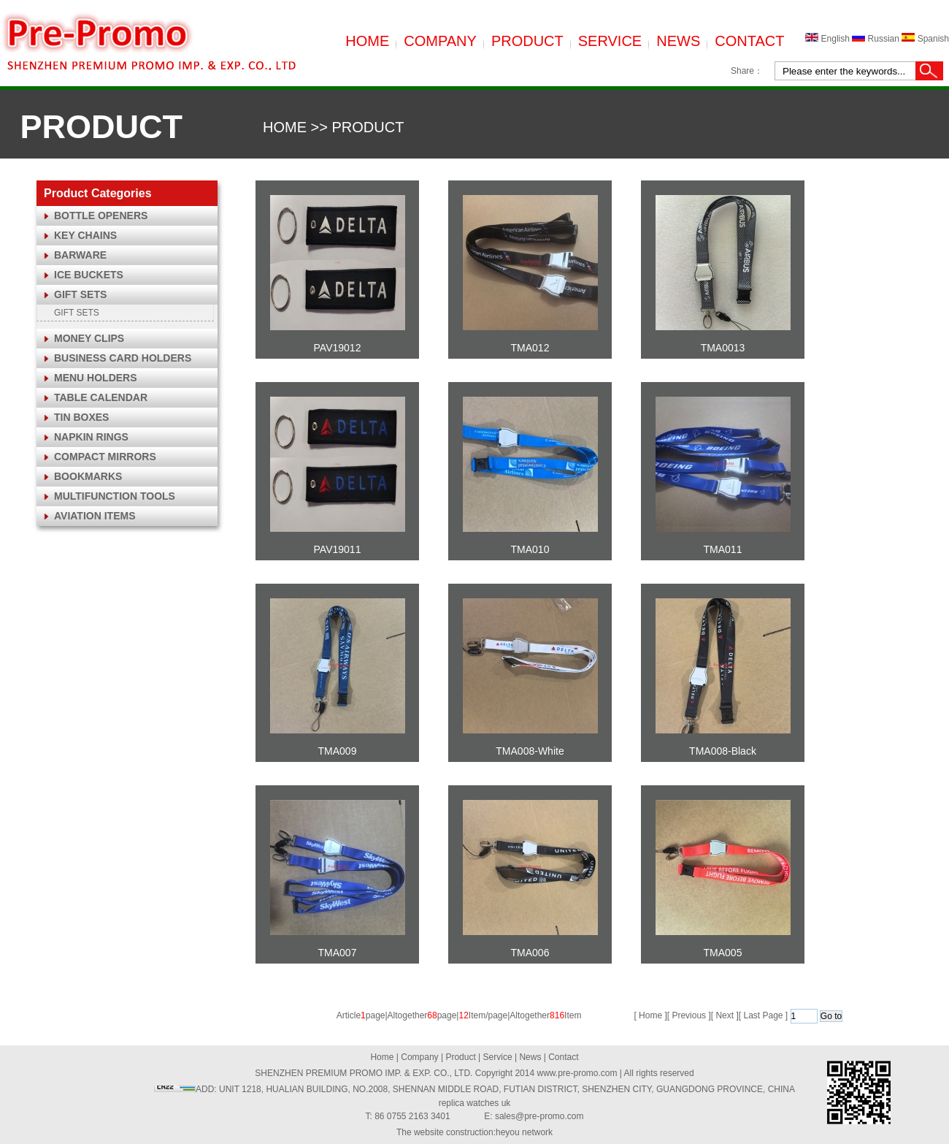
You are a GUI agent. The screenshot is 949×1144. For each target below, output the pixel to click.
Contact (563, 1057)
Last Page (763, 1015)
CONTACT (749, 41)
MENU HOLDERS (95, 378)
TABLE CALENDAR (100, 397)
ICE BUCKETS (88, 275)
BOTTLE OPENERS (100, 215)
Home (381, 1057)
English (828, 39)
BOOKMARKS (88, 476)
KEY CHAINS (85, 235)
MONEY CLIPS (89, 338)
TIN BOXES (81, 417)
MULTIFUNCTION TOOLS (114, 496)
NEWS (678, 41)
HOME (367, 41)
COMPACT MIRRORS (105, 456)
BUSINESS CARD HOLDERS (122, 358)
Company (419, 1057)
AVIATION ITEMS (94, 516)
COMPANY (440, 41)
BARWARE (80, 255)
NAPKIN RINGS (91, 437)
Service (497, 1057)
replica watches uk (475, 1103)
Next (724, 1015)
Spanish (925, 39)
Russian (877, 39)
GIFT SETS (80, 294)
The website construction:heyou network (474, 1132)
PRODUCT (527, 41)
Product (460, 1057)
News (530, 1057)
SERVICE (610, 41)
